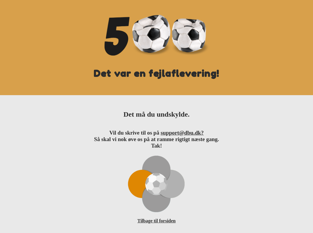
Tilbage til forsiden (156, 220)
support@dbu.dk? (182, 133)
